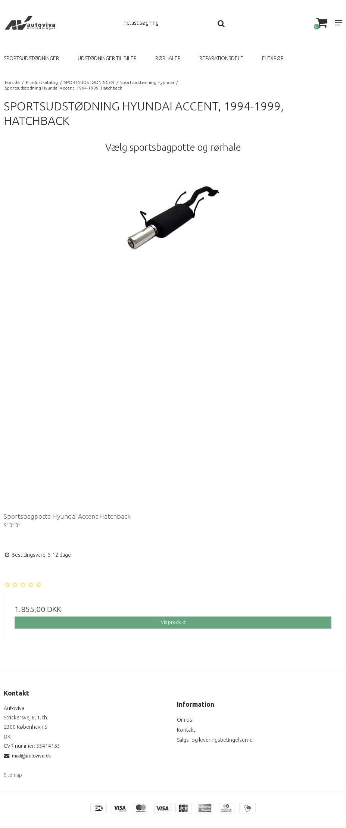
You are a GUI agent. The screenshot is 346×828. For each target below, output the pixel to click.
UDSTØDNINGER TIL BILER (107, 58)
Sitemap (13, 775)
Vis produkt (173, 622)
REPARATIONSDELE (221, 58)
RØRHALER (168, 58)
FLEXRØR (273, 58)
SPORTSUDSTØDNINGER (31, 58)
